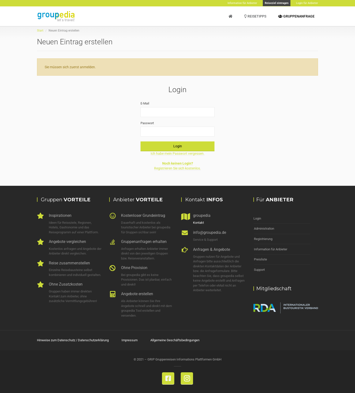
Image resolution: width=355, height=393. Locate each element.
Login (177, 146)
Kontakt (198, 222)
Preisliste (260, 258)
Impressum (130, 340)
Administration (264, 228)
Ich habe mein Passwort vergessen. (178, 153)
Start (40, 30)
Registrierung (263, 238)
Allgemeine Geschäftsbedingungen (174, 340)
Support (259, 269)
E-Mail (145, 103)
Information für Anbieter (270, 248)
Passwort (147, 123)
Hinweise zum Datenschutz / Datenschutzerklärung (73, 340)
